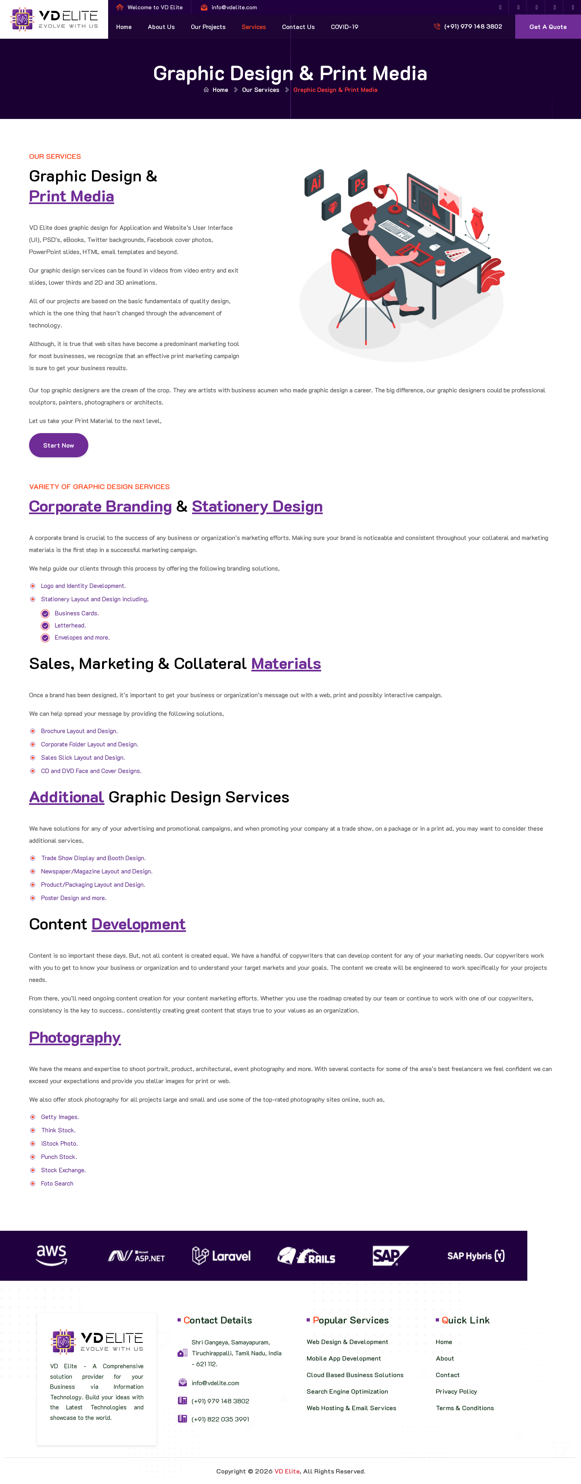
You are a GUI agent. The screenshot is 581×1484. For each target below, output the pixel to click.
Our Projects (208, 27)
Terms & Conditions (465, 1407)
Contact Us (298, 27)
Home (124, 27)
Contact (448, 1374)
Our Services (260, 89)
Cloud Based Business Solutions (355, 1374)
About (445, 1358)
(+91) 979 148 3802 (473, 26)
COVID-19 (344, 27)
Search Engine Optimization (347, 1391)
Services (254, 27)
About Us (161, 27)
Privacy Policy (456, 1391)
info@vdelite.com (234, 7)
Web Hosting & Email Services (351, 1407)
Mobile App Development (344, 1358)
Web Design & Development (348, 1341)
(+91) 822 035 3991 (220, 1419)
